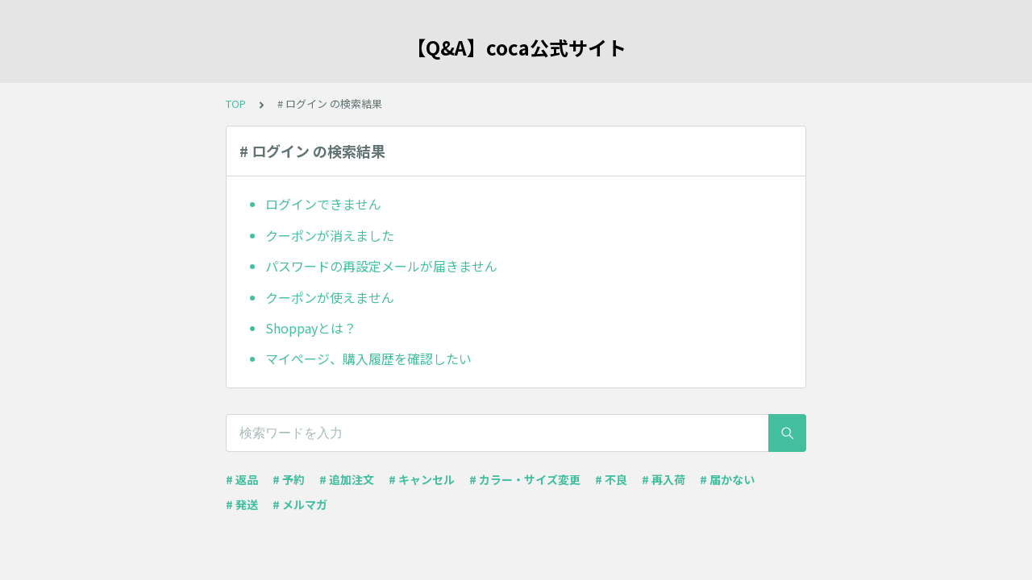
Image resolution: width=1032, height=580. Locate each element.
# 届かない (727, 479)
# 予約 (289, 479)
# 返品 (242, 479)
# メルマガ (300, 504)
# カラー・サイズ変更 (524, 479)
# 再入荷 (663, 479)
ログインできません (323, 203)
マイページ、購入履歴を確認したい (368, 358)
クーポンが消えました (329, 235)
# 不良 (611, 479)
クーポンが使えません (329, 297)
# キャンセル (422, 479)
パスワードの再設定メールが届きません (381, 266)
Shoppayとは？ (310, 328)
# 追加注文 (346, 479)
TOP (236, 103)
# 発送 (242, 504)
